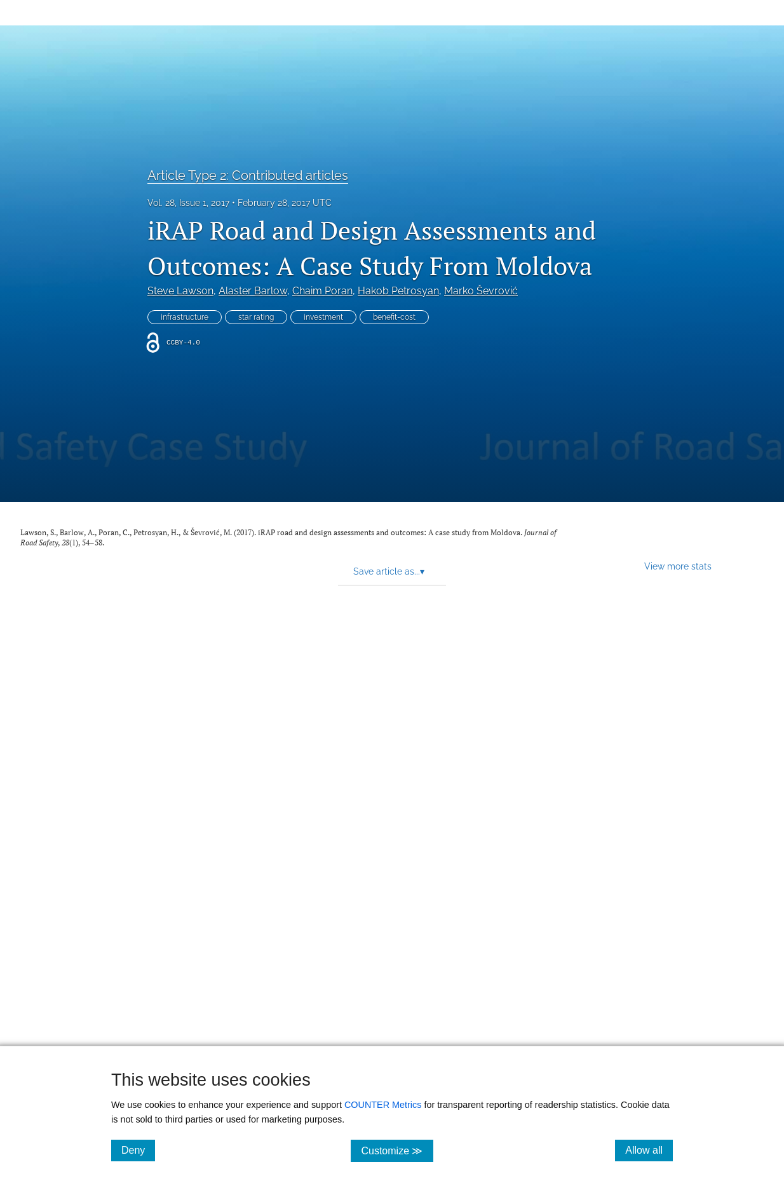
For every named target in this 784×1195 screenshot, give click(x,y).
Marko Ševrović (481, 291)
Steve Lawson (180, 291)
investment (323, 317)
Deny (138, 1150)
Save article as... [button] (388, 571)
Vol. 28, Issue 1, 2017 (188, 203)
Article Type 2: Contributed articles (247, 175)
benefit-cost (394, 317)
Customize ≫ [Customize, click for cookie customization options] (397, 1150)
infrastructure (184, 317)
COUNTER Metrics (383, 1105)
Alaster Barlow (253, 291)
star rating (256, 317)
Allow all (649, 1150)
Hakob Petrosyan (398, 291)
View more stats (678, 566)
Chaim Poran (322, 291)
